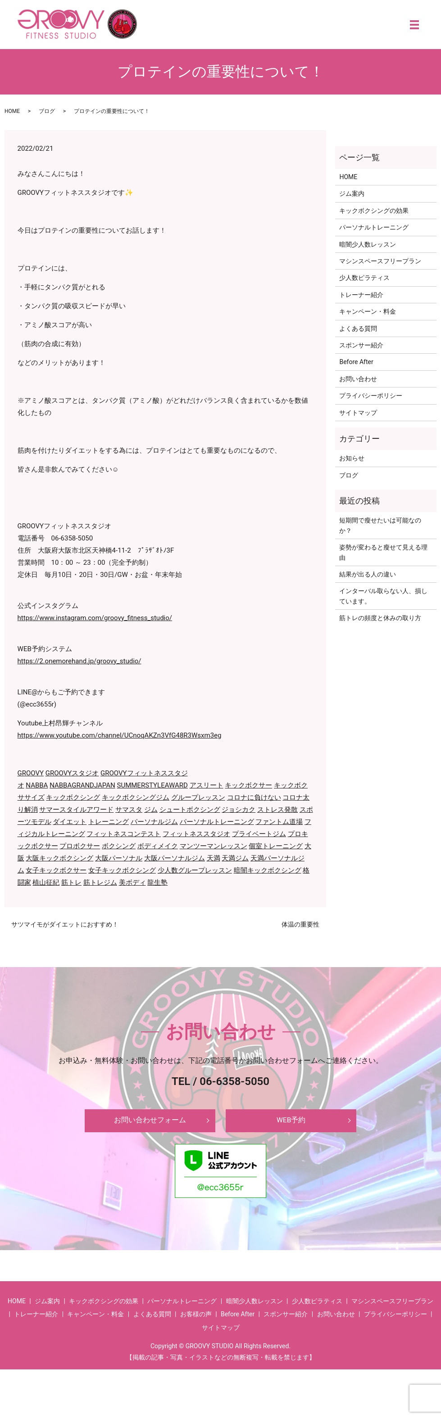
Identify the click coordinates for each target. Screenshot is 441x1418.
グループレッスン (198, 797)
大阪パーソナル (118, 858)
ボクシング (119, 846)
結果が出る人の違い (367, 574)
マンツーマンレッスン (213, 846)
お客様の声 (196, 1317)
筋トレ (71, 882)
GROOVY (31, 773)
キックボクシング (73, 797)
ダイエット (69, 822)
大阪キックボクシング (59, 858)
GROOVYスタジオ (72, 773)
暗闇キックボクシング (267, 870)
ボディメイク (157, 846)
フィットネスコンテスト (123, 834)
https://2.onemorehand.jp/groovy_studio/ (79, 661)
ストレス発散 (277, 810)
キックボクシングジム (135, 797)
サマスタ (128, 810)
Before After (356, 361)
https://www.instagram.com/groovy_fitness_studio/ (95, 618)
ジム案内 (351, 193)
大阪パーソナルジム (174, 858)
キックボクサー (248, 785)
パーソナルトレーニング (217, 822)
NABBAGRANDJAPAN (82, 785)
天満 (213, 858)
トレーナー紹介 (361, 294)
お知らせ (351, 458)
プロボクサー (79, 846)
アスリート (206, 785)
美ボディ (132, 882)
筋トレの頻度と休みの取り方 (380, 617)
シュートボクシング (189, 810)
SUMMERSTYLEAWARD (152, 785)
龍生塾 (157, 882)
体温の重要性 (300, 924)
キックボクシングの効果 (374, 210)
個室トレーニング (276, 846)
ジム (151, 810)
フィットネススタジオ (196, 834)
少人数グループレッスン (195, 870)
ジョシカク (238, 810)
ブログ (47, 111)
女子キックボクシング (122, 870)
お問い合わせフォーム (150, 1122)
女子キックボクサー (56, 870)
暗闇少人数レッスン (367, 244)
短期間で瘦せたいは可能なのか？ (380, 525)
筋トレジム (100, 882)
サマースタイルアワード (76, 810)
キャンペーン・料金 (367, 311)
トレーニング (108, 822)
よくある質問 (358, 328)
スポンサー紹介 (361, 345)
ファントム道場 (279, 822)
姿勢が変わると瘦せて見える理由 (383, 552)
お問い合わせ (358, 379)
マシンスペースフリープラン (380, 261)
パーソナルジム (154, 822)
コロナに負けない (254, 797)
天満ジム (235, 858)
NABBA (37, 785)
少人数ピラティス (364, 277)
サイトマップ (358, 412)
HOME (12, 111)
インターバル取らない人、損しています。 (383, 595)
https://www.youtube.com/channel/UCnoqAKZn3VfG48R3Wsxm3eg (120, 735)
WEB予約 (291, 1122)
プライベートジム (259, 834)
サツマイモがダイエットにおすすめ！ (64, 924)
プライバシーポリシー (370, 395)
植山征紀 (45, 882)
